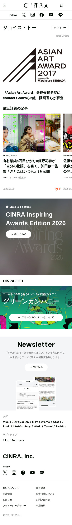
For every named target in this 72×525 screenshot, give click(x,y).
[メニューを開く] (67, 5)
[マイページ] (4, 5)
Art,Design (21, 421)
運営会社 (40, 487)
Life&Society (22, 426)
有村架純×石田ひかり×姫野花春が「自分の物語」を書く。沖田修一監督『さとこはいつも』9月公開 (30, 166)
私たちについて (11, 487)
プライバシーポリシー (14, 505)
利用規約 (40, 505)
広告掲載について (45, 493)
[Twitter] (24, 15)
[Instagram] (33, 15)
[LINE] (60, 15)
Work (37, 426)
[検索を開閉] (62, 5)
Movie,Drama (41, 421)
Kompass (18, 440)
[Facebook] (42, 15)
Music (7, 421)
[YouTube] (51, 15)
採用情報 (7, 493)
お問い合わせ (43, 499)
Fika (5, 440)
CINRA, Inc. (18, 456)
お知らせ (7, 499)
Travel (48, 426)
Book (6, 426)
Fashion (61, 426)
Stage (57, 421)
